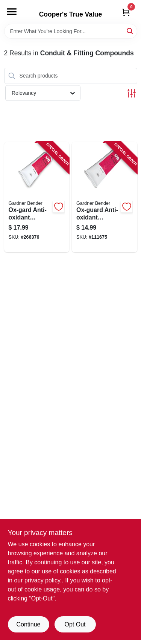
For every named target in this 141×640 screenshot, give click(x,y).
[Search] (130, 30)
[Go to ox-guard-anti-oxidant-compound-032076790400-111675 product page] (104, 197)
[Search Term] (70, 31)
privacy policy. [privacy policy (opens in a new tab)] (43, 580)
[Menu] (12, 12)
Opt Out (74, 624)
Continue (28, 624)
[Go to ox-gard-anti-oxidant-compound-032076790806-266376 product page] (37, 197)
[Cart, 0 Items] (126, 12)
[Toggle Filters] (131, 93)
